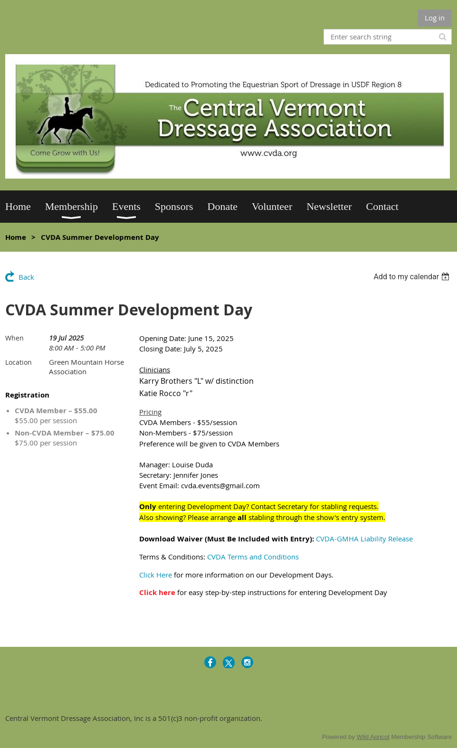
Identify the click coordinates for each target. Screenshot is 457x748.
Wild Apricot (373, 736)
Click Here (155, 574)
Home (15, 237)
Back (26, 277)
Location (18, 362)
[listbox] (412, 277)
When (14, 337)
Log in (435, 17)
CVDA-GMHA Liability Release (364, 538)
